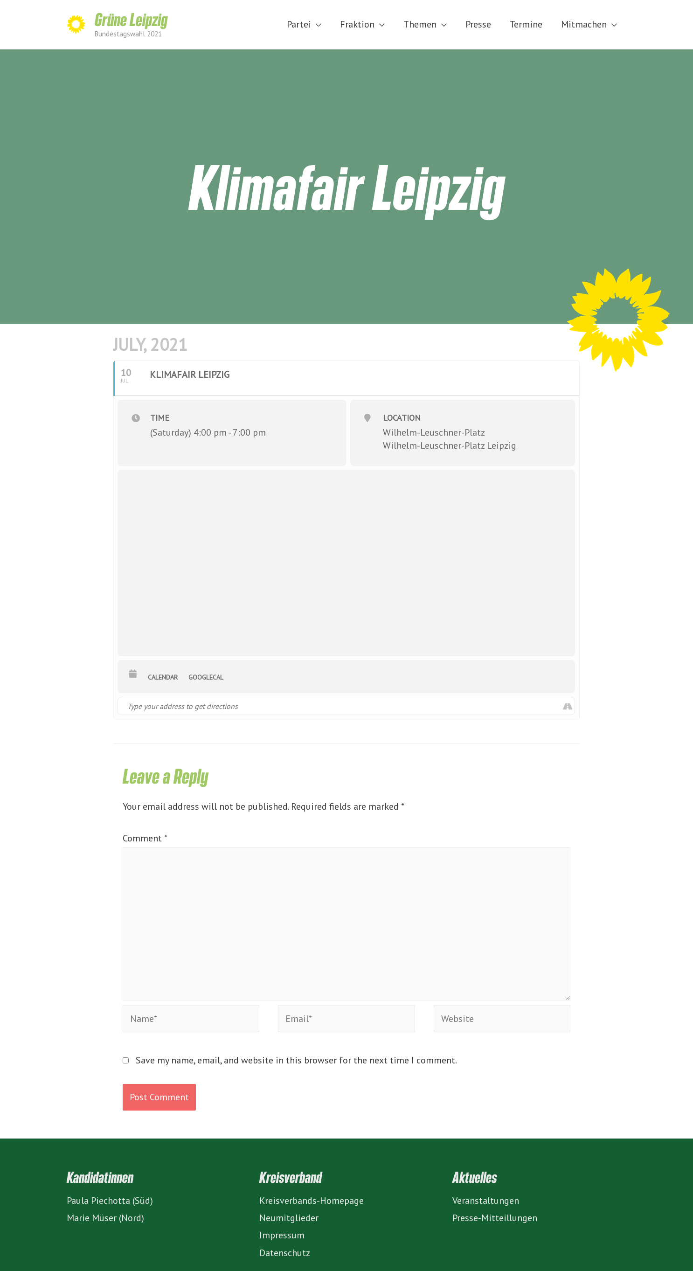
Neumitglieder (289, 1218)
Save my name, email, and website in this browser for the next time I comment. (296, 1060)
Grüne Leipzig (131, 19)
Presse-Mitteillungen (494, 1218)
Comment (145, 838)
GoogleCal (205, 677)
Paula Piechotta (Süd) (110, 1201)
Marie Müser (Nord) (105, 1218)
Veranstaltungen (485, 1201)
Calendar (163, 677)
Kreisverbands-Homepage (311, 1201)
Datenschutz (284, 1253)
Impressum (282, 1235)
